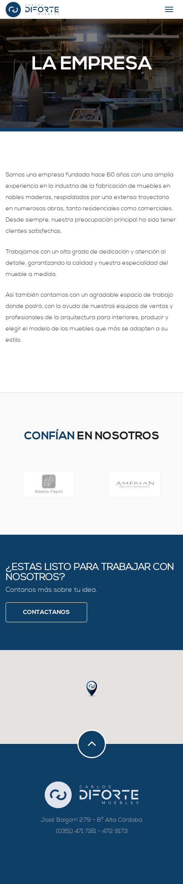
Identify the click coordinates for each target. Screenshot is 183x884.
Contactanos (46, 612)
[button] (91, 689)
